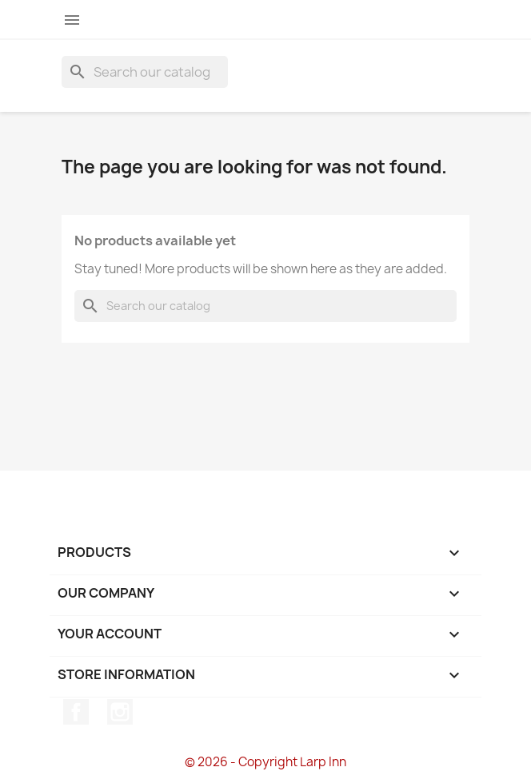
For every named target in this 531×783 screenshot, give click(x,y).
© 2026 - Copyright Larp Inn (265, 761)
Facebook (76, 712)
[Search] (145, 72)
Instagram (120, 712)
